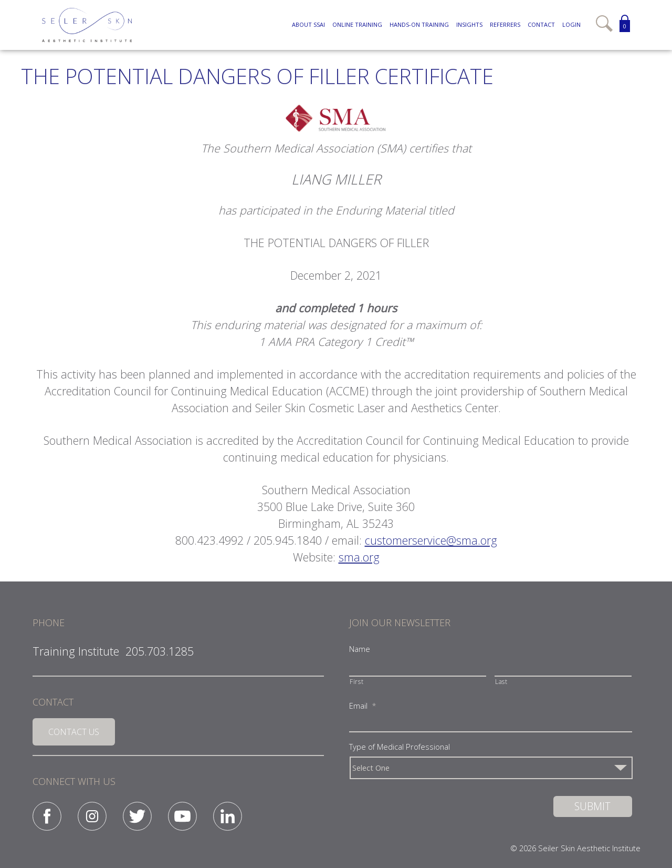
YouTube (182, 816)
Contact (541, 24)
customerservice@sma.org (431, 540)
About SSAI (308, 24)
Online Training (357, 24)
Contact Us (73, 732)
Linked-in (227, 816)
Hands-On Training (419, 24)
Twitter (137, 816)
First (356, 681)
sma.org (359, 557)
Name (359, 649)
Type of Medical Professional (399, 747)
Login (571, 24)
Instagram (92, 816)
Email (362, 706)
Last (501, 681)
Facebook (47, 816)
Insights (469, 24)
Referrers (505, 24)
